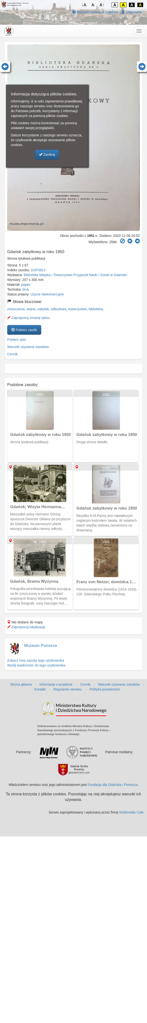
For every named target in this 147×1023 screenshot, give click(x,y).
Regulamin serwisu (67, 689)
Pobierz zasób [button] (24, 330)
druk (25, 289)
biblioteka (96, 309)
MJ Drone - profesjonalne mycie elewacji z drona (107, 824)
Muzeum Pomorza (40, 645)
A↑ (102, 5)
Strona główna (21, 684)
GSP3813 (38, 270)
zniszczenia (16, 309)
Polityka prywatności (104, 689)
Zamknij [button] (47, 154)
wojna (31, 309)
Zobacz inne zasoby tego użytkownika (35, 660)
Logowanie (131, 12)
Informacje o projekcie (56, 684)
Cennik (12, 354)
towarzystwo (77, 309)
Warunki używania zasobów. (28, 347)
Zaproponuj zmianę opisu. (28, 318)
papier (26, 285)
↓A (84, 5)
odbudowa (59, 309)
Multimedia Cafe (131, 812)
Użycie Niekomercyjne (47, 294)
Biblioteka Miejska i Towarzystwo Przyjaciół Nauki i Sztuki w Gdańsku (75, 275)
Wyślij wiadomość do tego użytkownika (36, 665)
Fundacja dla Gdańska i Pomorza (113, 785)
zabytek (43, 309)
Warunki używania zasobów (95, 12)
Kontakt (40, 689)
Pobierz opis (16, 339)
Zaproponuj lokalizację (26, 627)
